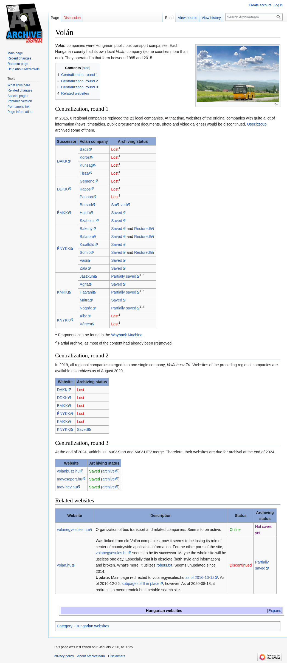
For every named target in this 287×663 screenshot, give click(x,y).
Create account (260, 5)
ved (123, 205)
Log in (278, 5)
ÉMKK (62, 212)
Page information (19, 112)
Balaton (86, 236)
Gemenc (87, 181)
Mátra (85, 300)
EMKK (62, 405)
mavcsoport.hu (69, 479)
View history (211, 18)
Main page (15, 53)
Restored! (142, 228)
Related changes (19, 90)
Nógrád (86, 308)
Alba (84, 316)
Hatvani (86, 292)
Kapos (85, 189)
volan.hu (64, 565)
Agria (84, 284)
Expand (274, 610)
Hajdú (85, 212)
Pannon (86, 197)
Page (55, 18)
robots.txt (164, 565)
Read (169, 18)
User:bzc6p (257, 124)
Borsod (86, 205)
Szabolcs (87, 220)
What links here (18, 85)
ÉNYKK (63, 248)
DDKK (62, 189)
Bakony (86, 228)
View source (187, 18)
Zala (83, 268)
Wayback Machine (126, 335)
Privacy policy (64, 656)
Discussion (72, 18)
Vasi (83, 260)
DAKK (62, 161)
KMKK (62, 292)
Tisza (84, 173)
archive (108, 471)
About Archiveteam (91, 656)
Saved (116, 212)
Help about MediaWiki (23, 69)
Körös (85, 157)
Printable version (19, 101)
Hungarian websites (92, 626)
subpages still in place (140, 583)
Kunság (86, 165)
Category (64, 626)
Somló (85, 252)
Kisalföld (87, 244)
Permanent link (18, 107)
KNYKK (63, 320)
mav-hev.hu (67, 487)
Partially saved (123, 276)
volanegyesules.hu (73, 529)
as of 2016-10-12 (200, 577)
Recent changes (19, 58)
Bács (84, 149)
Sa (113, 205)
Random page (17, 64)
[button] (274, 611)
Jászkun (87, 276)
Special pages (17, 96)
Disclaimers (116, 656)
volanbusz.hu (68, 471)
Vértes (85, 324)
